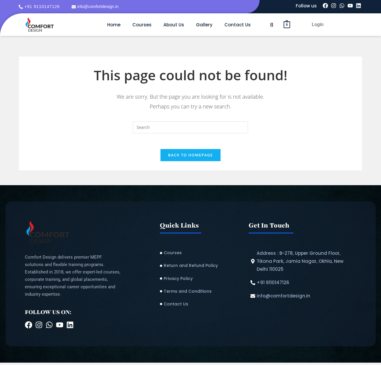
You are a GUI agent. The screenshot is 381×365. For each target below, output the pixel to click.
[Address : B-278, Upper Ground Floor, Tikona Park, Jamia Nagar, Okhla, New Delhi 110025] (302, 264)
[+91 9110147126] (40, 6)
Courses (142, 25)
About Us (173, 25)
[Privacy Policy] (201, 280)
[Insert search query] (190, 127)
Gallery (204, 25)
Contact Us (237, 25)
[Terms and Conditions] (201, 293)
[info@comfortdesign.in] (96, 6)
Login (318, 24)
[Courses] (201, 255)
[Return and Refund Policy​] (201, 268)
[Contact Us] (201, 306)
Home (113, 25)
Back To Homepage (190, 157)
